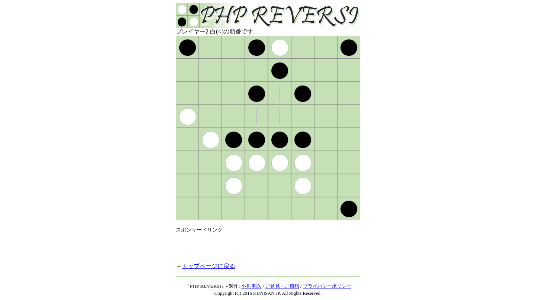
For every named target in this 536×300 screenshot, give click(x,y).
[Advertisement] (263, 244)
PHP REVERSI (205, 286)
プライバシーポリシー (327, 286)
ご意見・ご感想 (282, 286)
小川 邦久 (251, 286)
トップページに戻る (208, 266)
